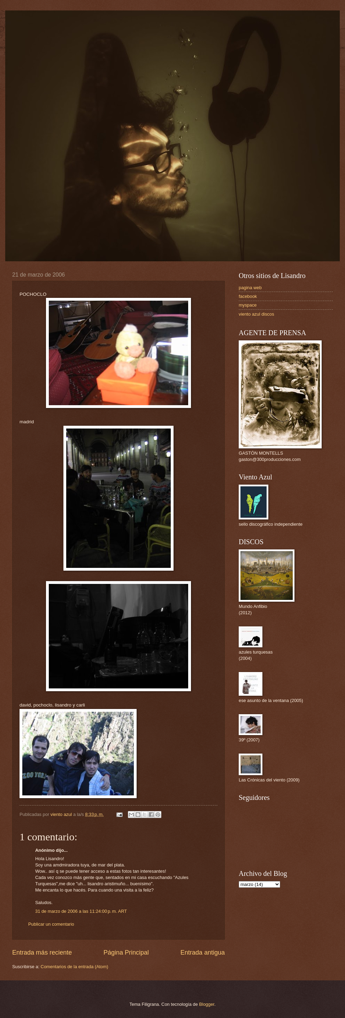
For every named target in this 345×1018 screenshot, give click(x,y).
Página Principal (126, 952)
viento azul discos (256, 314)
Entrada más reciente (42, 952)
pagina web (250, 287)
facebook (248, 296)
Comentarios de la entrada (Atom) (74, 966)
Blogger (206, 1004)
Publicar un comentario (51, 924)
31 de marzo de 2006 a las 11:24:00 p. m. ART (81, 911)
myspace (248, 305)
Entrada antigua (203, 952)
